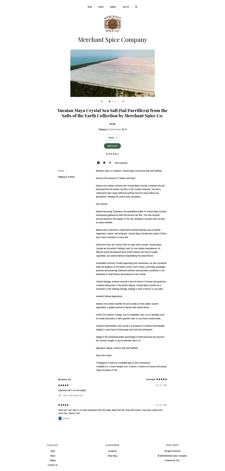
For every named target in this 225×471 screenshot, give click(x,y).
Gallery (113, 6)
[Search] (136, 7)
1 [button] (109, 101)
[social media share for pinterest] (110, 162)
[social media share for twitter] (104, 162)
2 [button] (112, 101)
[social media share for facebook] (98, 162)
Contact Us (53, 465)
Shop (90, 6)
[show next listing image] (123, 102)
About (101, 6)
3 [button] (115, 101)
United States (115, 129)
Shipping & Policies (66, 176)
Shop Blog (112, 455)
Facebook (112, 451)
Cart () (125, 6)
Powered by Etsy (172, 460)
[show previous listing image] (101, 102)
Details (62, 170)
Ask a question (121, 162)
